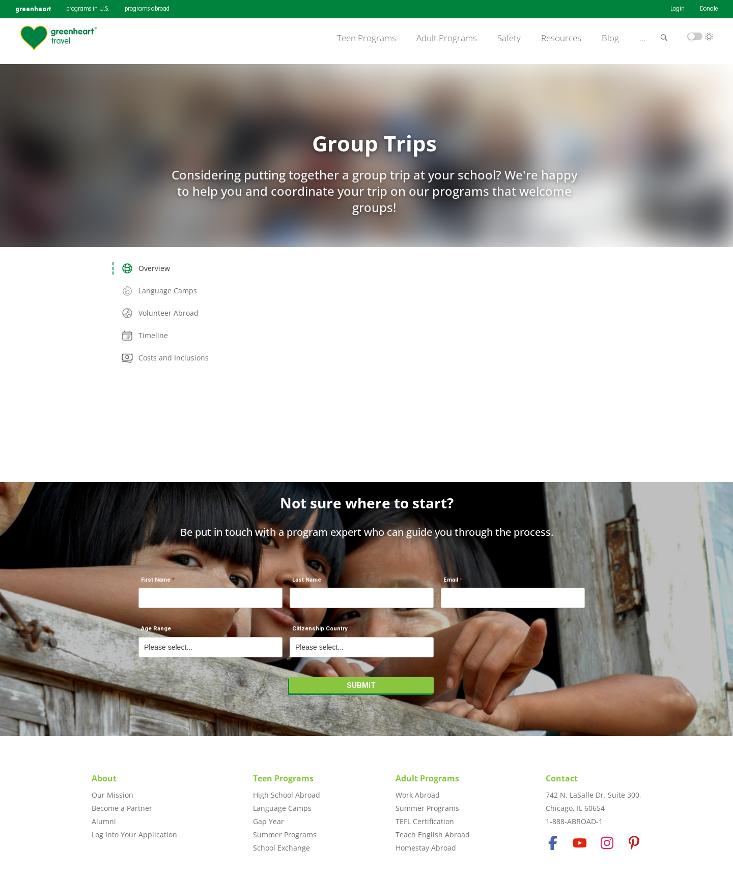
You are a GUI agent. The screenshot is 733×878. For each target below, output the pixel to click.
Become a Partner (122, 808)
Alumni (104, 821)
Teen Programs (366, 38)
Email (450, 580)
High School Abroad (286, 795)
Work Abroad (418, 795)
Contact (562, 778)
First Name (156, 580)
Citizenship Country (320, 628)
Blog (610, 38)
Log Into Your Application (134, 834)
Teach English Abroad (433, 834)
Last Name (306, 580)
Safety (509, 38)
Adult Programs (446, 38)
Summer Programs (285, 834)
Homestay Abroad (426, 848)
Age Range (156, 628)
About (104, 778)
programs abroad (147, 9)
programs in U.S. (87, 9)
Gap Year (268, 821)
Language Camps (282, 808)
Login (677, 9)
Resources (561, 38)
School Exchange (281, 848)
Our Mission (112, 795)
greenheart (33, 9)
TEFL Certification (425, 821)
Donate (709, 9)
